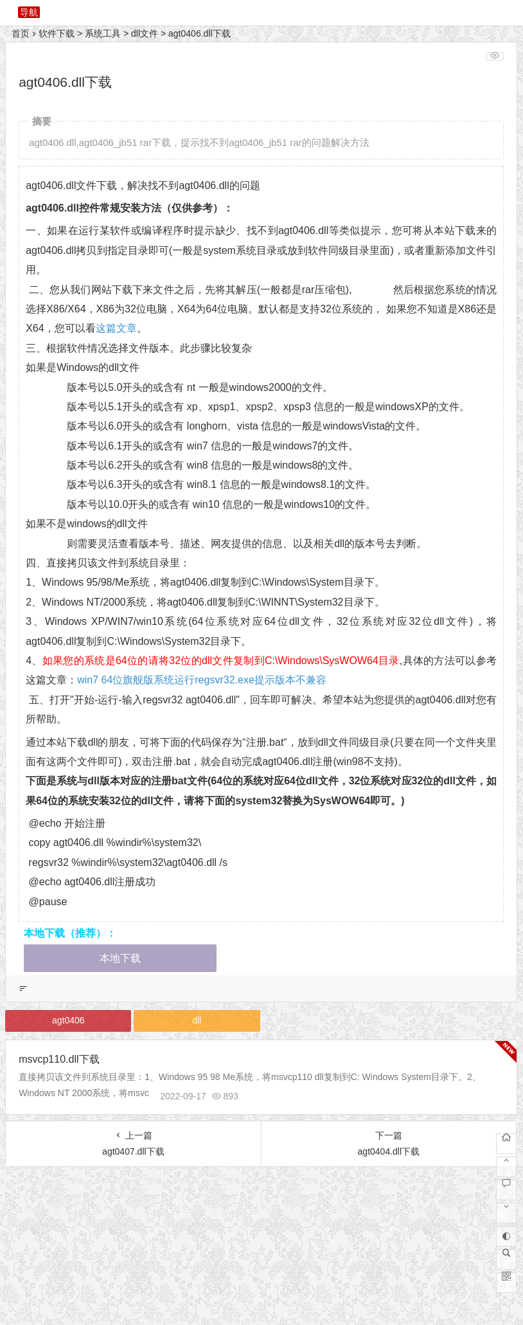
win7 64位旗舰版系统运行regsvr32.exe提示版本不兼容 (201, 679)
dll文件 (144, 33)
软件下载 (57, 33)
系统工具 (103, 33)
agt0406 (68, 1020)
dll (196, 1020)
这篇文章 (116, 328)
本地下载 (120, 958)
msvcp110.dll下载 (59, 1059)
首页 (21, 33)
